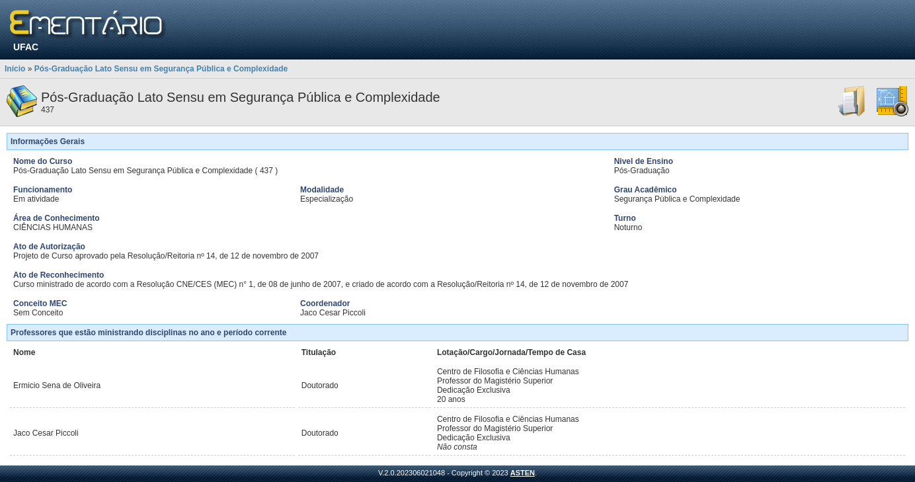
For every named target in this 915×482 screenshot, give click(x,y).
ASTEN (522, 473)
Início (15, 68)
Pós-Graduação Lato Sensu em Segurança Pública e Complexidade (161, 68)
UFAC (25, 47)
